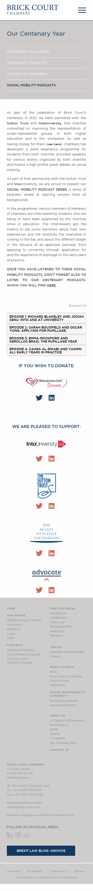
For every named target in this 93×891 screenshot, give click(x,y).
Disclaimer (13, 871)
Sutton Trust (18, 123)
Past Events (58, 685)
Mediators (13, 629)
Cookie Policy (58, 871)
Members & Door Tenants (24, 620)
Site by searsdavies (65, 877)
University (50, 123)
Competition (58, 617)
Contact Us (59, 749)
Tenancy (55, 656)
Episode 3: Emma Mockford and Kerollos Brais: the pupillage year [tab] (43, 339)
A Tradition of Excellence (67, 720)
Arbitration (57, 631)
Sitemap (79, 871)
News (53, 671)
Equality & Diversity (63, 705)
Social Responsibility (64, 700)
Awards (55, 734)
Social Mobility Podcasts (31, 85)
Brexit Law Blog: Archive (41, 851)
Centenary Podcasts (27, 63)
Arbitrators (14, 624)
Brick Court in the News (66, 676)
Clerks (11, 633)
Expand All (77, 305)
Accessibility (35, 871)
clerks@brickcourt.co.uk (23, 807)
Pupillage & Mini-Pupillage (67, 652)
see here (54, 144)
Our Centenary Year (63, 743)
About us (57, 715)
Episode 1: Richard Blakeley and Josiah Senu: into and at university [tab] (46, 318)
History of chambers (27, 74)
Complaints (57, 738)
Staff (10, 638)
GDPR (54, 729)
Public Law (57, 622)
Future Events (59, 680)
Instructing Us (59, 725)
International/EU (61, 626)
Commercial (58, 613)
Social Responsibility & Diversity (68, 693)
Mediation (56, 635)
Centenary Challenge (28, 51)
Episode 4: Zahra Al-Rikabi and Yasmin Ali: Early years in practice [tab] (45, 350)
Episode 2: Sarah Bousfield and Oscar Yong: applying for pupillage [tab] (45, 329)
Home (11, 608)
